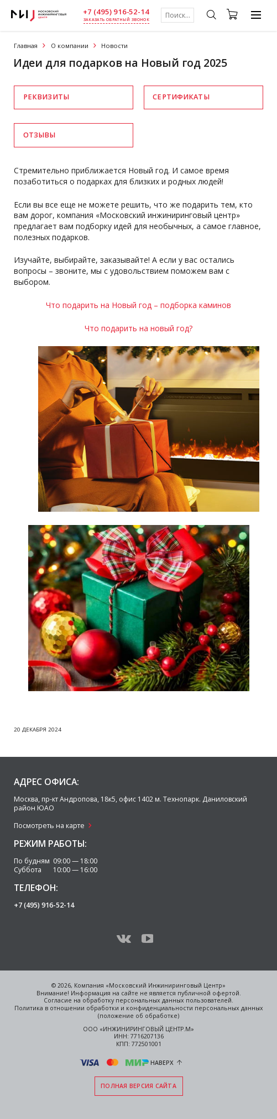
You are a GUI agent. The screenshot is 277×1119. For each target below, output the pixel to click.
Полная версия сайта (138, 1086)
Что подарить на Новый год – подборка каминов (138, 305)
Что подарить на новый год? (138, 328)
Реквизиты (46, 97)
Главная (26, 45)
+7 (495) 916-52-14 (116, 12)
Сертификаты (181, 97)
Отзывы (39, 135)
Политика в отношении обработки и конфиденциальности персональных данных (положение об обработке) (138, 1012)
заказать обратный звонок (116, 19)
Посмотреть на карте (49, 825)
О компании (69, 45)
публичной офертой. (209, 993)
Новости (114, 45)
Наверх (162, 1063)
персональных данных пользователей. (174, 1000)
